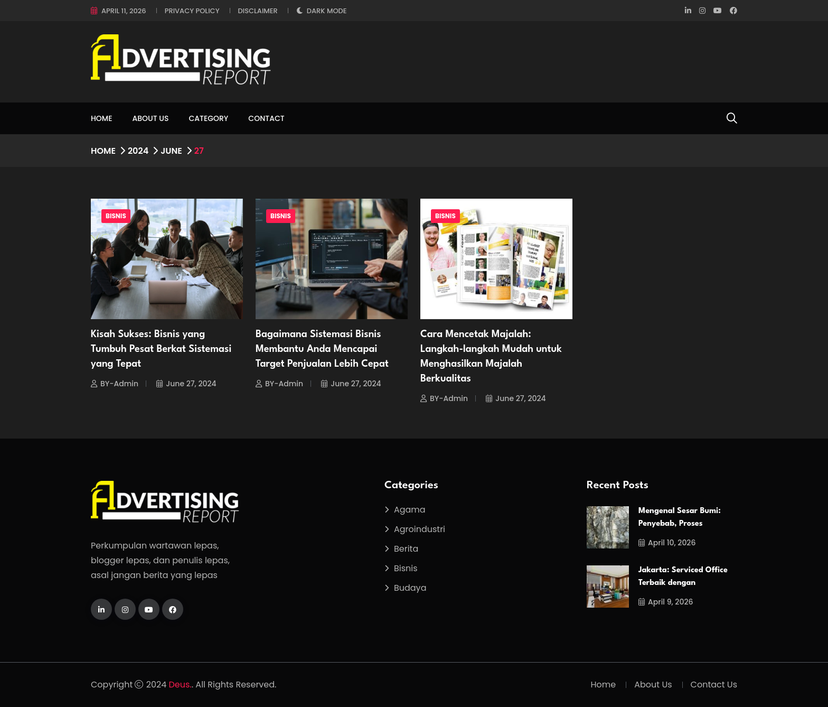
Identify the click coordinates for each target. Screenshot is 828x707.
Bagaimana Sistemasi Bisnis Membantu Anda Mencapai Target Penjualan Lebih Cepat (322, 349)
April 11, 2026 (123, 11)
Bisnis (116, 215)
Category (208, 118)
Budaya (410, 587)
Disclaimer (258, 11)
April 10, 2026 (666, 542)
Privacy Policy (192, 11)
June (171, 151)
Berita (406, 548)
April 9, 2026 (665, 602)
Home (101, 118)
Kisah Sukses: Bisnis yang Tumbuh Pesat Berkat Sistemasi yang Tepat (161, 349)
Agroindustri (419, 529)
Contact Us (714, 684)
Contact (266, 118)
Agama (410, 509)
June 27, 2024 (186, 383)
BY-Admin (114, 383)
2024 (138, 151)
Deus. (180, 684)
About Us (151, 118)
